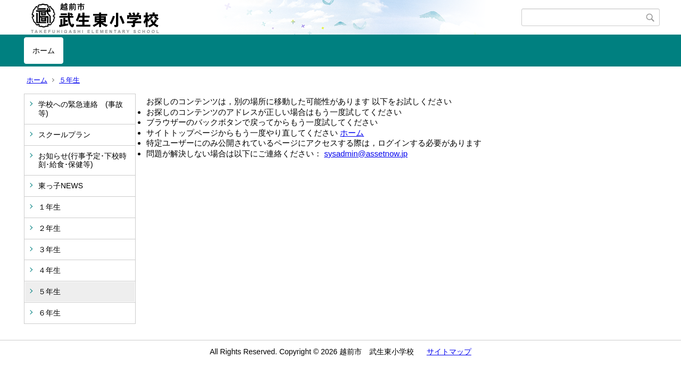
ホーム (43, 50)
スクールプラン (64, 134)
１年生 (49, 207)
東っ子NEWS (60, 185)
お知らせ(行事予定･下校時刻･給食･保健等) (82, 160)
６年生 (49, 313)
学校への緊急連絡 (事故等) (80, 109)
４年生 (49, 270)
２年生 (49, 228)
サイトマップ (449, 351)
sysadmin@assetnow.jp (366, 153)
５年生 (69, 80)
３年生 (49, 249)
